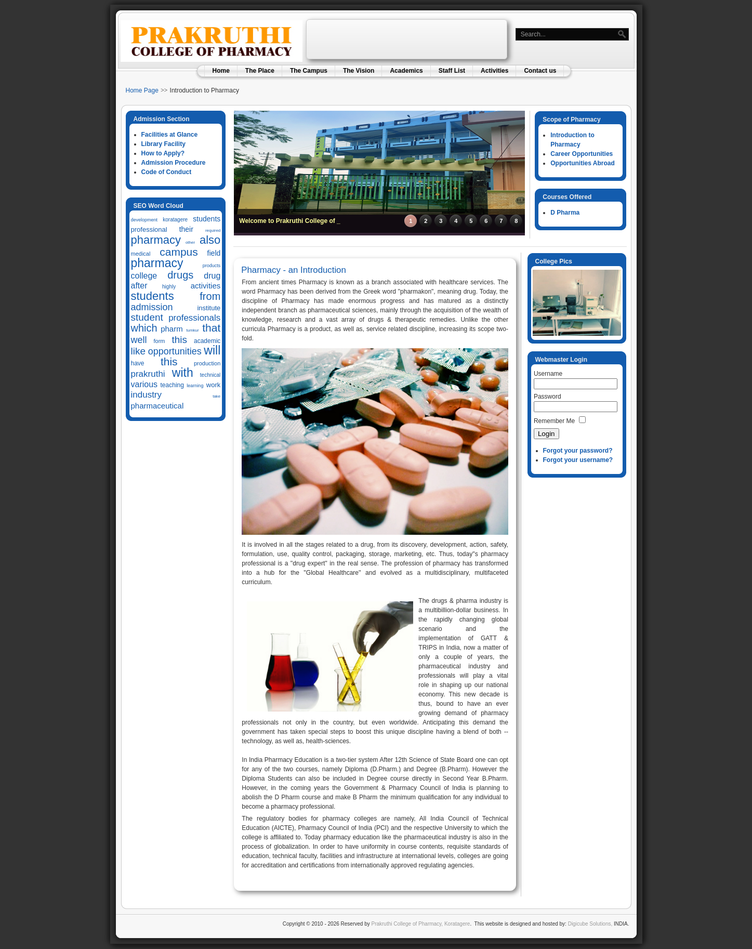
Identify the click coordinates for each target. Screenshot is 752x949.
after (139, 285)
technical (210, 375)
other (190, 242)
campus (179, 252)
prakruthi (148, 374)
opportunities (175, 351)
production (207, 363)
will (212, 350)
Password (547, 396)
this (179, 339)
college (144, 275)
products (212, 265)
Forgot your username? (578, 460)
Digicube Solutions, (590, 924)
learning (195, 385)
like (138, 351)
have (137, 363)
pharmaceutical (157, 405)
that (211, 328)
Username (548, 373)
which (144, 328)
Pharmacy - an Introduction (293, 270)
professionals (194, 318)
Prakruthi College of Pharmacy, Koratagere (420, 924)
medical (141, 254)
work (213, 385)
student (147, 317)
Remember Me (554, 421)
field (214, 253)
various (144, 384)
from (210, 296)
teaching (172, 385)
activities (206, 285)
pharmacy (156, 239)
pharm (172, 328)
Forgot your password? (578, 450)
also (210, 239)
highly (169, 286)
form (159, 341)
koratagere (175, 219)
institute (208, 308)
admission (152, 307)
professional (149, 229)
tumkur (192, 330)
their (186, 229)
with (182, 372)
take (216, 396)
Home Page (142, 90)
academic (207, 341)
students (206, 219)
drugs (180, 275)
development (144, 219)
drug (212, 275)
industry (146, 395)
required (212, 230)
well (139, 340)
